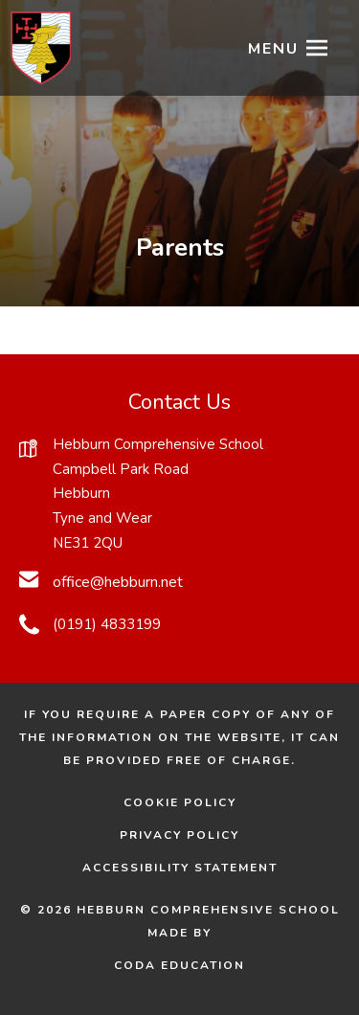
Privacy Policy (179, 835)
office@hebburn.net (118, 582)
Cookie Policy (179, 802)
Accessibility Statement (180, 867)
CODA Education (207, 965)
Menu (273, 48)
